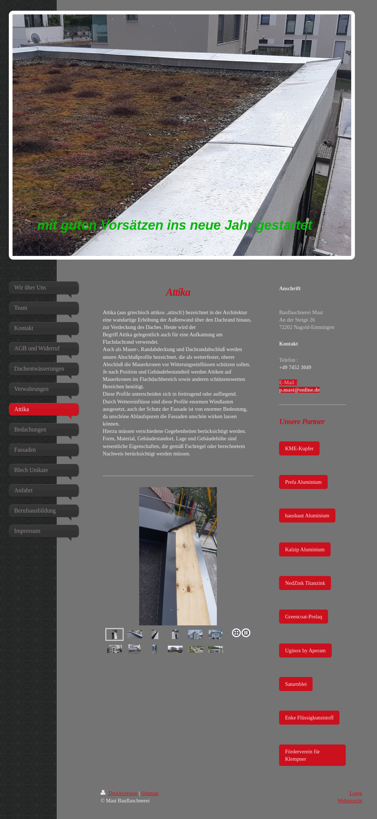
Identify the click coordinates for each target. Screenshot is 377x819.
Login (355, 793)
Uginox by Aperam (305, 650)
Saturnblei (296, 684)
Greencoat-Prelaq (303, 617)
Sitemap (149, 793)
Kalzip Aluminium (305, 549)
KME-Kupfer (299, 448)
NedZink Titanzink (305, 583)
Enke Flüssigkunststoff (309, 718)
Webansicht (350, 801)
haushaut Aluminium (307, 515)
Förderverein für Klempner (302, 755)
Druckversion (120, 793)
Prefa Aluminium (303, 482)
